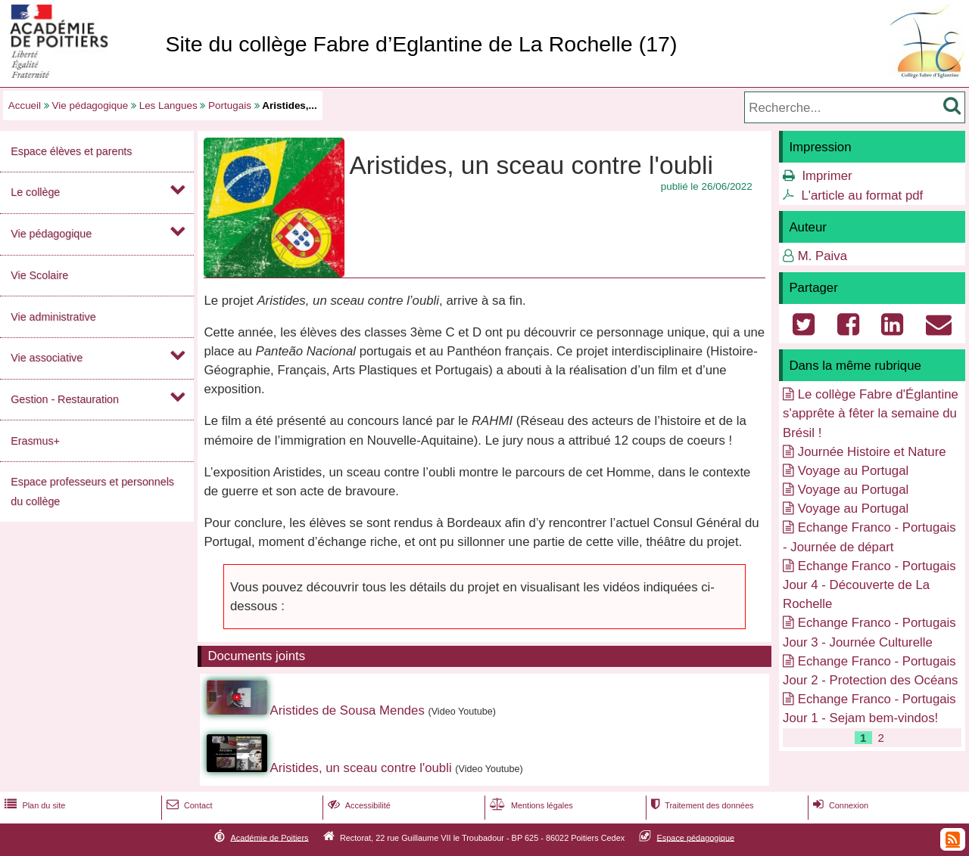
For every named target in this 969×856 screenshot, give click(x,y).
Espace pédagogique (696, 837)
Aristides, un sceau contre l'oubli (361, 768)
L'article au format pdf (862, 195)
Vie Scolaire (39, 275)
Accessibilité (358, 805)
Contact (188, 805)
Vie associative (47, 358)
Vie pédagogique (90, 105)
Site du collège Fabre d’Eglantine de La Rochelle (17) (421, 44)
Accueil (24, 105)
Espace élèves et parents (71, 151)
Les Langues (168, 105)
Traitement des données (700, 805)
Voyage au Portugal (853, 471)
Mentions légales (530, 805)
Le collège (35, 192)
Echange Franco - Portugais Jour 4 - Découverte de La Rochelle (869, 585)
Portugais (229, 105)
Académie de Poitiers (269, 837)
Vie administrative (53, 317)
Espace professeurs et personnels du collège (92, 491)
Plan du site (33, 805)
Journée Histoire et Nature (872, 452)
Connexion (839, 805)
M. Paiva (822, 256)
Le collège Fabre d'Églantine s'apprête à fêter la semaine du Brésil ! (870, 413)
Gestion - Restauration (65, 399)
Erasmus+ (35, 441)
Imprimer (827, 176)
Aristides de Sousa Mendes (347, 710)
